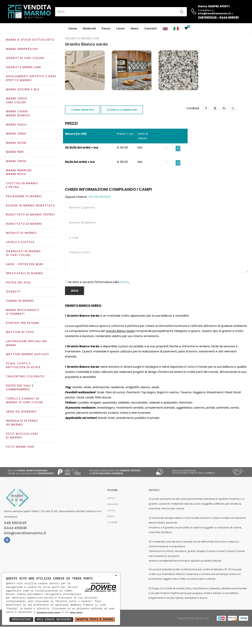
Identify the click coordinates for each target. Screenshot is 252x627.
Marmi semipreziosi (22, 49)
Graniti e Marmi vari (23, 68)
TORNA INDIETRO (82, 110)
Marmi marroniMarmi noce (19, 173)
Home (73, 28)
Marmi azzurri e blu (22, 90)
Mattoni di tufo (20, 333)
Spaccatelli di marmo (24, 274)
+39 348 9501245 (99, 197)
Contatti (150, 28)
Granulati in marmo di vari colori (23, 254)
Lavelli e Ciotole (20, 242)
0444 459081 (229, 17)
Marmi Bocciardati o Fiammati (22, 312)
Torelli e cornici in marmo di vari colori (24, 401)
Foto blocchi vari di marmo (22, 436)
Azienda (112, 504)
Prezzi (106, 28)
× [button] (116, 575)
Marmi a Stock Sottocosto (30, 40)
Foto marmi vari (20, 447)
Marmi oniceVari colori (16, 101)
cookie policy (76, 612)
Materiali (89, 28)
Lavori (120, 28)
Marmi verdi (16, 134)
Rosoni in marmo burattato (30, 206)
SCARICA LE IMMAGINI (122, 110)
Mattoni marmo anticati (27, 355)
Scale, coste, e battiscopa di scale (23, 366)
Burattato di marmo (24, 224)
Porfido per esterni (22, 323)
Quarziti (13, 292)
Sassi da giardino (21, 412)
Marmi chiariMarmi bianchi (18, 114)
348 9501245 (207, 17)
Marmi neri (15, 152)
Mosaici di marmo (21, 233)
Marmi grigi (16, 161)
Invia (74, 291)
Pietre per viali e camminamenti (20, 388)
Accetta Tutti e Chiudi (95, 619)
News (134, 28)
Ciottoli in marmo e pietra (22, 186)
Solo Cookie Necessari (54, 619)
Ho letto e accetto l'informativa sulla (98, 283)
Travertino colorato (25, 377)
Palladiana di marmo (24, 197)
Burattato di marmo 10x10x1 (30, 215)
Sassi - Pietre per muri (24, 265)
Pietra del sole (18, 283)
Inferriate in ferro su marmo (22, 423)
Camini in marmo (20, 301)
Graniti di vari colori (25, 58)
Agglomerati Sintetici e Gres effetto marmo (31, 79)
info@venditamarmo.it (25, 533)
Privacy (124, 283)
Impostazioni (21, 619)
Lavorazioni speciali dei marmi (26, 343)
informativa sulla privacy (49, 612)
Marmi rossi (16, 143)
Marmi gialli (16, 125)
